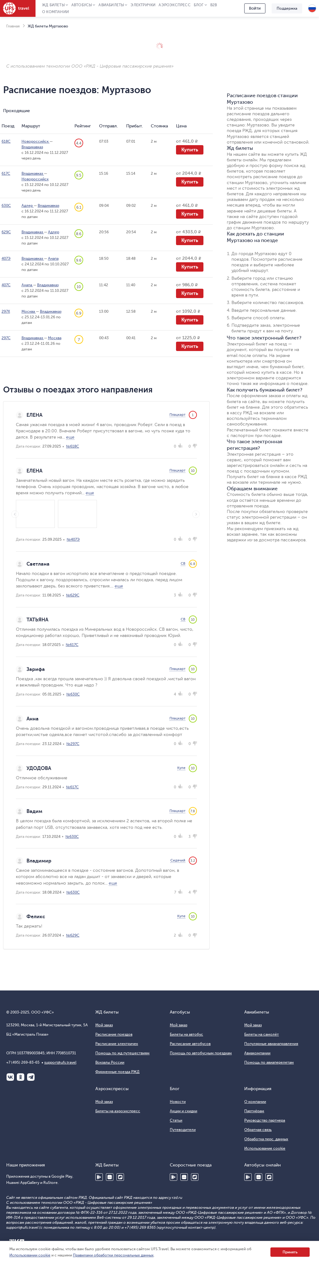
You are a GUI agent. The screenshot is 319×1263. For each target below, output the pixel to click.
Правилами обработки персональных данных (113, 1255)
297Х (6, 311)
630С (6, 205)
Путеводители (183, 1130)
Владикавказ (32, 147)
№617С (72, 645)
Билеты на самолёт (261, 1034)
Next (196, 514)
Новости (178, 1101)
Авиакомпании (257, 1053)
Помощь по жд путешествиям (122, 1053)
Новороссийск (35, 141)
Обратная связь (258, 1130)
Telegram (31, 1077)
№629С (72, 595)
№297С (72, 744)
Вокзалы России (109, 1062)
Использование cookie (264, 1148)
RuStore (120, 1177)
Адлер (27, 205)
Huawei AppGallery (109, 1177)
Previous (15, 514)
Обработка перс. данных (266, 1139)
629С (6, 232)
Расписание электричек (116, 1044)
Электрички (143, 5)
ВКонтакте (10, 1077)
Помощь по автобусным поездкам (201, 1053)
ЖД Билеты (53, 5)
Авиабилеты (111, 5)
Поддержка (287, 8)
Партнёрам (254, 1111)
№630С (73, 694)
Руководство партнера (264, 1120)
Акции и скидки (183, 1111)
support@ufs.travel (60, 1062)
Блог (199, 5)
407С (6, 285)
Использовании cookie (29, 1255)
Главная (13, 26)
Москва (28, 311)
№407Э (73, 539)
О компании (55, 12)
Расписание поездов (113, 1034)
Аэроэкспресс (174, 5)
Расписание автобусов (190, 1044)
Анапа (53, 258)
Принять (290, 1252)
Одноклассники (21, 1077)
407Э (6, 258)
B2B (213, 5)
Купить (189, 150)
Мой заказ (104, 1025)
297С (6, 338)
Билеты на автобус (186, 1034)
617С (6, 173)
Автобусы (81, 5)
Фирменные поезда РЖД (117, 1072)
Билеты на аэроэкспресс (117, 1111)
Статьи (176, 1120)
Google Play (99, 1177)
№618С (72, 446)
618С (6, 141)
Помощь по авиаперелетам (269, 1062)
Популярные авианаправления (271, 1044)
